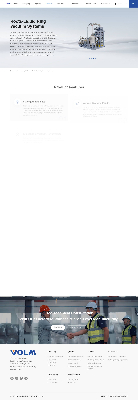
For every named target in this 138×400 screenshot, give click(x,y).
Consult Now (58, 327)
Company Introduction (55, 356)
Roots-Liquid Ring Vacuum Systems (42, 71)
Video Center (72, 382)
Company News (73, 379)
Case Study (52, 379)
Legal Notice (123, 396)
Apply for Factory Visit (77, 327)
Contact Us (105, 4)
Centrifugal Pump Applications (117, 360)
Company (26, 4)
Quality (38, 4)
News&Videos (90, 4)
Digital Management (74, 366)
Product (49, 4)
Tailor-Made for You (94, 363)
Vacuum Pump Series (23, 71)
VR (133, 4)
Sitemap (115, 396)
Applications (61, 4)
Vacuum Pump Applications (116, 356)
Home (15, 4)
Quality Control (73, 363)
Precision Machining (74, 360)
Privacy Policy (106, 396)
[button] (89, 58)
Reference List (53, 382)
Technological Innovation (76, 356)
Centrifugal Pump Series (96, 360)
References (75, 4)
